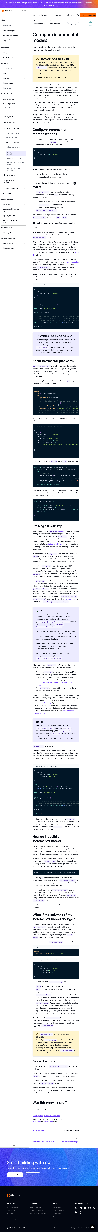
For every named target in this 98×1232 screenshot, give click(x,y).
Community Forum (35, 1216)
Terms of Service (48, 1122)
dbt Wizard (6, 74)
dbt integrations (8, 233)
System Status (56, 1216)
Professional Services (58, 1210)
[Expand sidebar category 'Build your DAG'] (24, 116)
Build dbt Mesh (8, 194)
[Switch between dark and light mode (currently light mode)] (78, 15)
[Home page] (34, 20)
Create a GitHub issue (52, 1115)
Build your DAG (9, 117)
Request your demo (32, 1175)
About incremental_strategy (63, 738)
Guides (41, 15)
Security (80, 1228)
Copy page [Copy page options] (73, 24)
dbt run (68, 905)
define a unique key (72, 262)
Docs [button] (33, 15)
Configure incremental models (15, 154)
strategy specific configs (56, 544)
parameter (57, 531)
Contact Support (57, 1208)
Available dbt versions (10, 243)
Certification (10, 1216)
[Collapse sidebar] (14, 1146)
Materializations (11, 137)
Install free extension (15, 1175)
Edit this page (38, 1130)
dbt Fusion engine (9, 31)
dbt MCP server (8, 83)
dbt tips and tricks (10, 112)
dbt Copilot (6, 78)
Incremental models (12, 142)
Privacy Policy (37, 1122)
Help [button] (50, 15)
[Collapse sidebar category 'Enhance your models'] (24, 128)
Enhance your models (11, 128)
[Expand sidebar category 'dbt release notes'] (24, 248)
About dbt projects (10, 108)
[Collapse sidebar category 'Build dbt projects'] (24, 104)
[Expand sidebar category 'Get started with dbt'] (24, 58)
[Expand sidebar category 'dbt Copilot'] (24, 78)
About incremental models (13, 148)
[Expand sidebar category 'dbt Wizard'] (24, 74)
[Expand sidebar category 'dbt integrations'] (24, 233)
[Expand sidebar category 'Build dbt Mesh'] (24, 194)
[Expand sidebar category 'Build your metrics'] (24, 122)
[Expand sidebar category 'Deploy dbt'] (24, 204)
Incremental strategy (14, 158)
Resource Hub (11, 1210)
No (46, 1109)
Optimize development (11, 188)
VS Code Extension (12, 1208)
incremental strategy (50, 682)
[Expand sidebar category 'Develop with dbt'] (24, 99)
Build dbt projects (9, 104)
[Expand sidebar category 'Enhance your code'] (24, 175)
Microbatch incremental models (15, 163)
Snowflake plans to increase (46, 62)
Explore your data (9, 215)
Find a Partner (56, 1213)
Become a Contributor (36, 1210)
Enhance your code (10, 175)
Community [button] (58, 15)
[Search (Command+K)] (68, 15)
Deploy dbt (6, 204)
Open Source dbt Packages (38, 1213)
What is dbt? (7, 26)
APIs (45, 15)
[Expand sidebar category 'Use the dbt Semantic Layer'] (24, 221)
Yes (36, 1109)
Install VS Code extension (88, 15)
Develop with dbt (8, 99)
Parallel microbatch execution (13, 169)
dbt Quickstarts (8, 53)
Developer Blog (11, 1219)
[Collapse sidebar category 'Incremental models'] (24, 142)
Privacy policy (38, 1115)
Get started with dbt (9, 58)
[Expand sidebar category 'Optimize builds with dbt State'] (24, 210)
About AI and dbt (8, 69)
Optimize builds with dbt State (11, 210)
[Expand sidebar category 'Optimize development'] (24, 188)
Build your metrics (10, 122)
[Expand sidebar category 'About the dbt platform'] (24, 35)
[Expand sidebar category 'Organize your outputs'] (24, 181)
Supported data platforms (8, 41)
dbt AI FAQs (7, 88)
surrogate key (70, 599)
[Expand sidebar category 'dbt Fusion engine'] (24, 31)
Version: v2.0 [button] (22, 10)
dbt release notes (8, 248)
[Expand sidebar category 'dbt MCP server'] (24, 83)
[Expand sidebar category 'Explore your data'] (24, 216)
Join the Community (35, 1208)
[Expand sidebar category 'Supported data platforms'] (24, 41)
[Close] (95, 4)
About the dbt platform (10, 35)
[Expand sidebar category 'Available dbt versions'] (24, 243)
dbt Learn (10, 1213)
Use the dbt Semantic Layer (10, 221)
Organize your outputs (9, 182)
